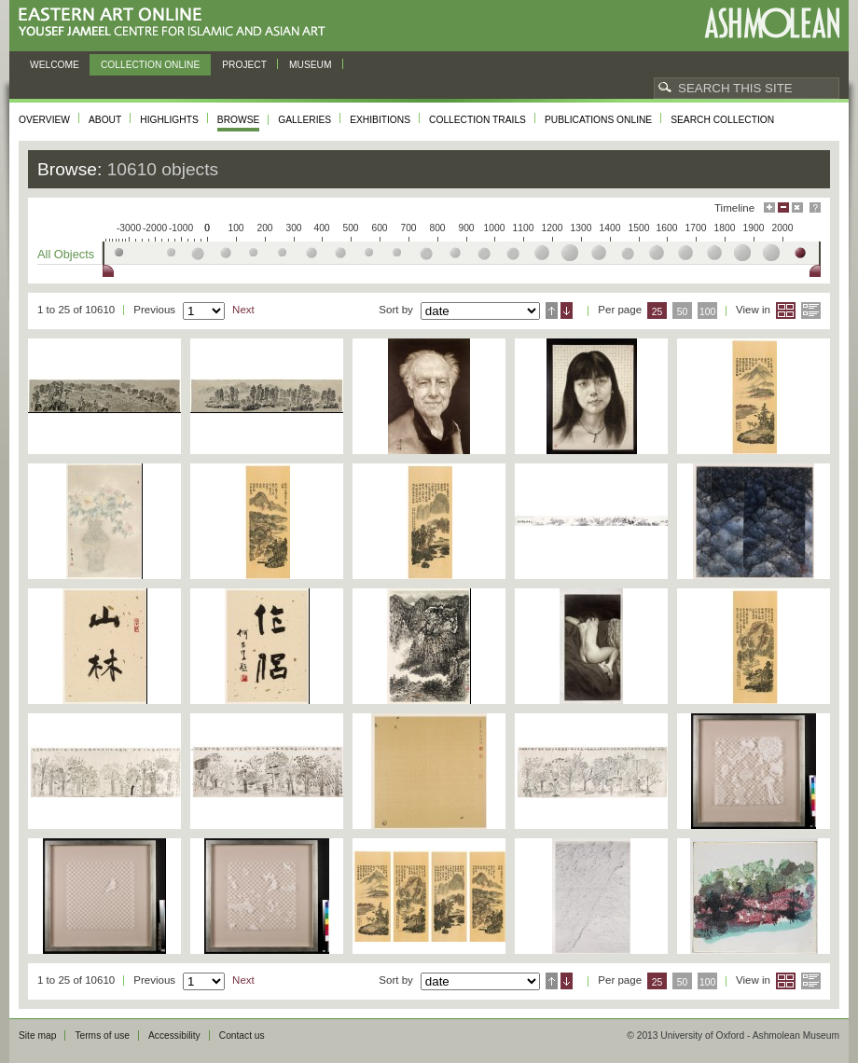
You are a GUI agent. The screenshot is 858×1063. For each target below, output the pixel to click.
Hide (797, 207)
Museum (310, 65)
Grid (786, 310)
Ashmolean (771, 22)
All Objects (65, 254)
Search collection (722, 120)
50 (682, 312)
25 (657, 312)
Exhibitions (380, 120)
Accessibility (174, 1035)
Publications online (598, 120)
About (105, 120)
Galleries (304, 120)
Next (243, 309)
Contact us (242, 1035)
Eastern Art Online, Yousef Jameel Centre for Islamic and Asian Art (177, 22)
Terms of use (102, 1035)
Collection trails (477, 120)
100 (707, 312)
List (811, 310)
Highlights (169, 120)
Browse (238, 120)
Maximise (769, 207)
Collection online (150, 65)
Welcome (54, 65)
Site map (37, 1035)
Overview (44, 120)
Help (815, 207)
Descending (566, 310)
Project (244, 65)
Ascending (552, 310)
